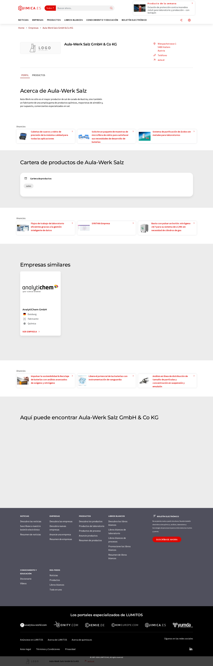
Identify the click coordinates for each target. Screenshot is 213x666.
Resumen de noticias (30, 534)
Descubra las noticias (30, 521)
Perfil (25, 75)
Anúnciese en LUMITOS (31, 639)
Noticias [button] (23, 20)
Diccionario (25, 578)
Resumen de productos (90, 540)
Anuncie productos (88, 535)
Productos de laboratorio (91, 526)
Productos (38, 75)
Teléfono (159, 55)
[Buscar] (111, 8)
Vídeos (23, 583)
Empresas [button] (38, 20)
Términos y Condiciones (48, 649)
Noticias (54, 575)
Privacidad (70, 649)
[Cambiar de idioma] (189, 20)
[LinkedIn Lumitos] (191, 649)
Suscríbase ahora (167, 539)
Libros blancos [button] (73, 20)
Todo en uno (56, 589)
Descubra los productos (90, 521)
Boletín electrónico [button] (134, 20)
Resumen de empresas (61, 539)
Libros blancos (57, 584)
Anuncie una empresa (60, 534)
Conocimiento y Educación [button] (102, 20)
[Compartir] (181, 20)
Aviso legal (25, 649)
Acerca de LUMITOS (57, 639)
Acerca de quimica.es (82, 639)
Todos (49, 8)
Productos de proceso (90, 530)
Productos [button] (54, 20)
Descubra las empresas (61, 521)
